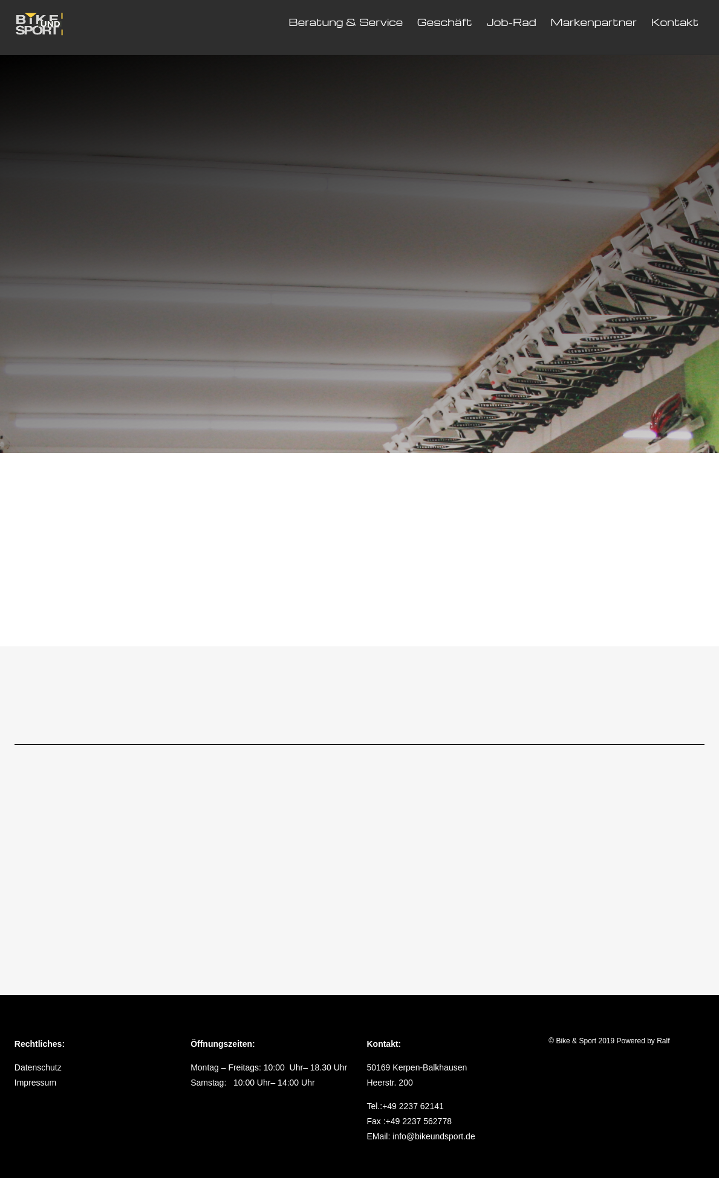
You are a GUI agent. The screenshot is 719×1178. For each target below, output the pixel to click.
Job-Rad (511, 22)
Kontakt (675, 22)
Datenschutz (38, 1067)
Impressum (35, 1082)
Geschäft (444, 22)
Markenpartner (593, 22)
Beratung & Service (345, 22)
